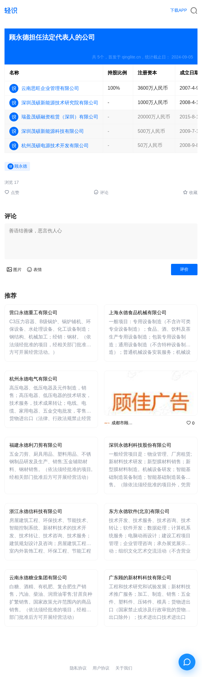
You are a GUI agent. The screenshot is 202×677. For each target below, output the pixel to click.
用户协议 (101, 668)
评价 (184, 269)
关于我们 (123, 668)
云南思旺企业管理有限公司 (50, 88)
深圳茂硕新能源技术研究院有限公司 (59, 102)
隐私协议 (78, 668)
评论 (101, 192)
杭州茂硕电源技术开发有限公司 (55, 145)
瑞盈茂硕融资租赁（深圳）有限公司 (59, 116)
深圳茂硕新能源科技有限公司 (52, 131)
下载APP (178, 10)
